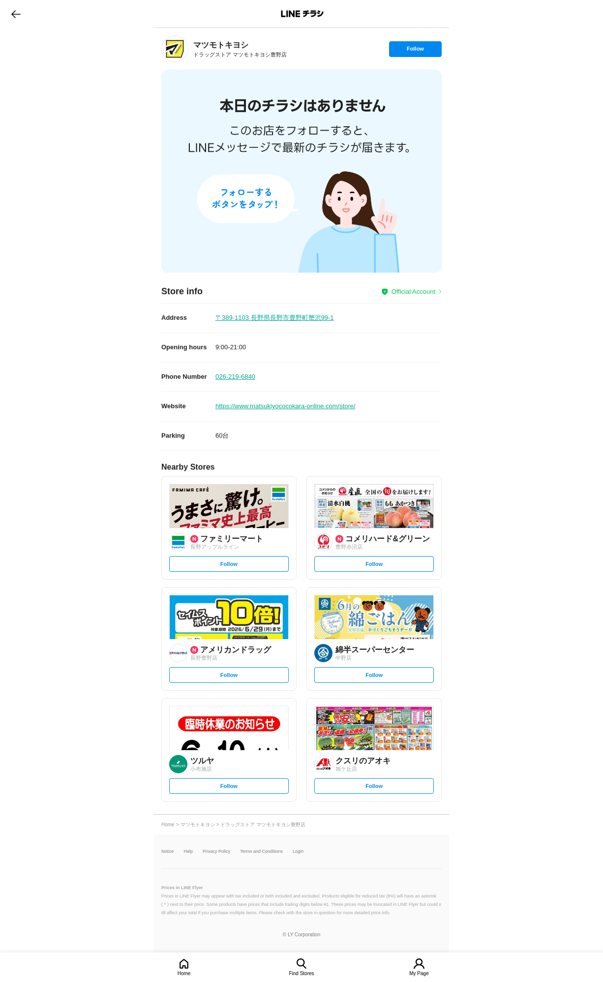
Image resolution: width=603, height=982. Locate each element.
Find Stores (301, 973)
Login (298, 851)
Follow (415, 51)
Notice (167, 851)
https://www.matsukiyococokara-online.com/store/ (285, 406)
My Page (418, 973)
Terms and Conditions (261, 851)
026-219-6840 (235, 376)
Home (184, 973)
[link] (174, 48)
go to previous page (16, 14)
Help (188, 851)
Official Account (413, 291)
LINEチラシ (302, 13)
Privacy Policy (216, 851)
